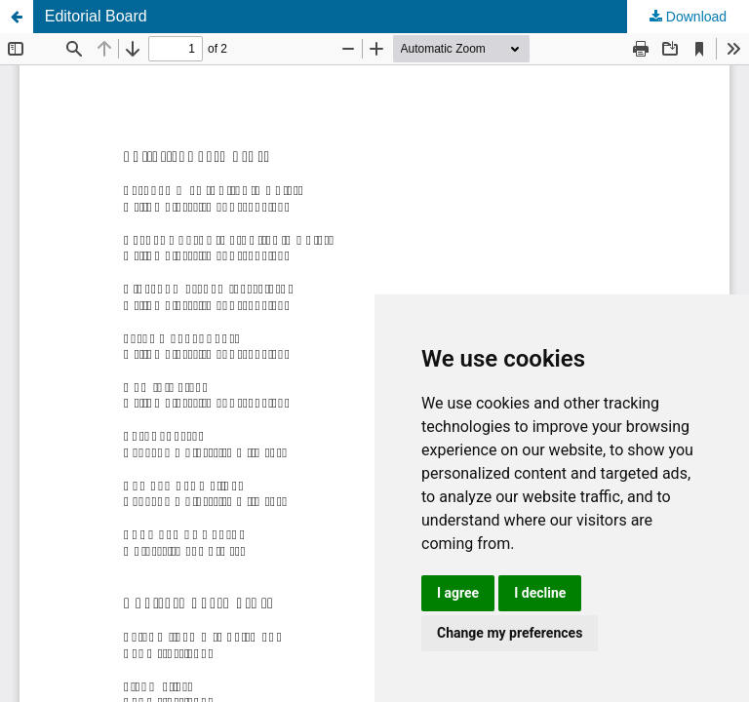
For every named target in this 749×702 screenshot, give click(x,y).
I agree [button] (458, 593)
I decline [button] (540, 593)
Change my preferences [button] (509, 633)
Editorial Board (96, 16)
